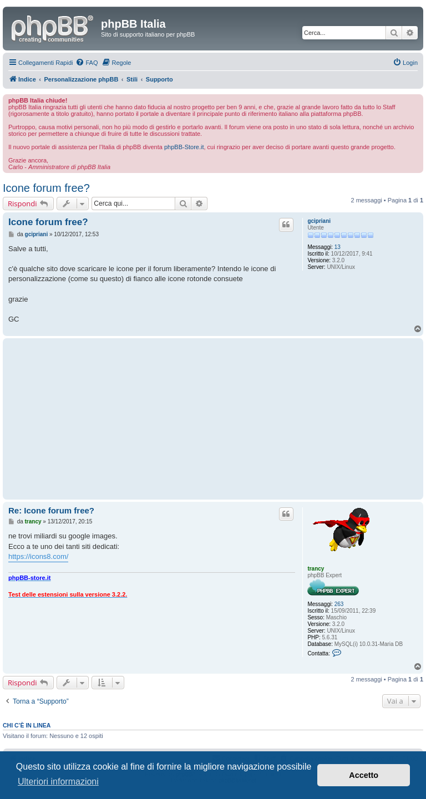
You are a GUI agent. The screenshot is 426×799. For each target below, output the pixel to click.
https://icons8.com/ (38, 556)
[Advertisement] (151, 418)
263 (339, 604)
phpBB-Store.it (184, 147)
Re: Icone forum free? (51, 510)
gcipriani (319, 221)
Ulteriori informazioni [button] (58, 781)
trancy (315, 569)
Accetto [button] (363, 775)
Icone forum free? (46, 188)
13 (337, 247)
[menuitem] (86, 62)
